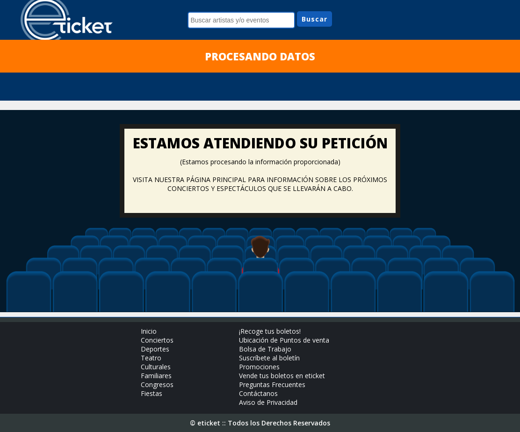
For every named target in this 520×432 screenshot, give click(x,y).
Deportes (155, 348)
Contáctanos (258, 393)
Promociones (259, 366)
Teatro (151, 357)
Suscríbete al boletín (269, 357)
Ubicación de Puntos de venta (284, 340)
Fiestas (151, 393)
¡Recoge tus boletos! (270, 331)
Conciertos (157, 340)
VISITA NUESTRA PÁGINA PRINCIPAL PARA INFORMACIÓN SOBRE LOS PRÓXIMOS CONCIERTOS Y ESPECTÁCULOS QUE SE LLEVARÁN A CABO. (260, 184)
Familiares (156, 375)
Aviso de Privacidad (268, 402)
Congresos (157, 384)
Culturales (156, 366)
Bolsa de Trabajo (265, 348)
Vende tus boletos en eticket (282, 375)
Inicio (149, 331)
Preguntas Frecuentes (272, 384)
